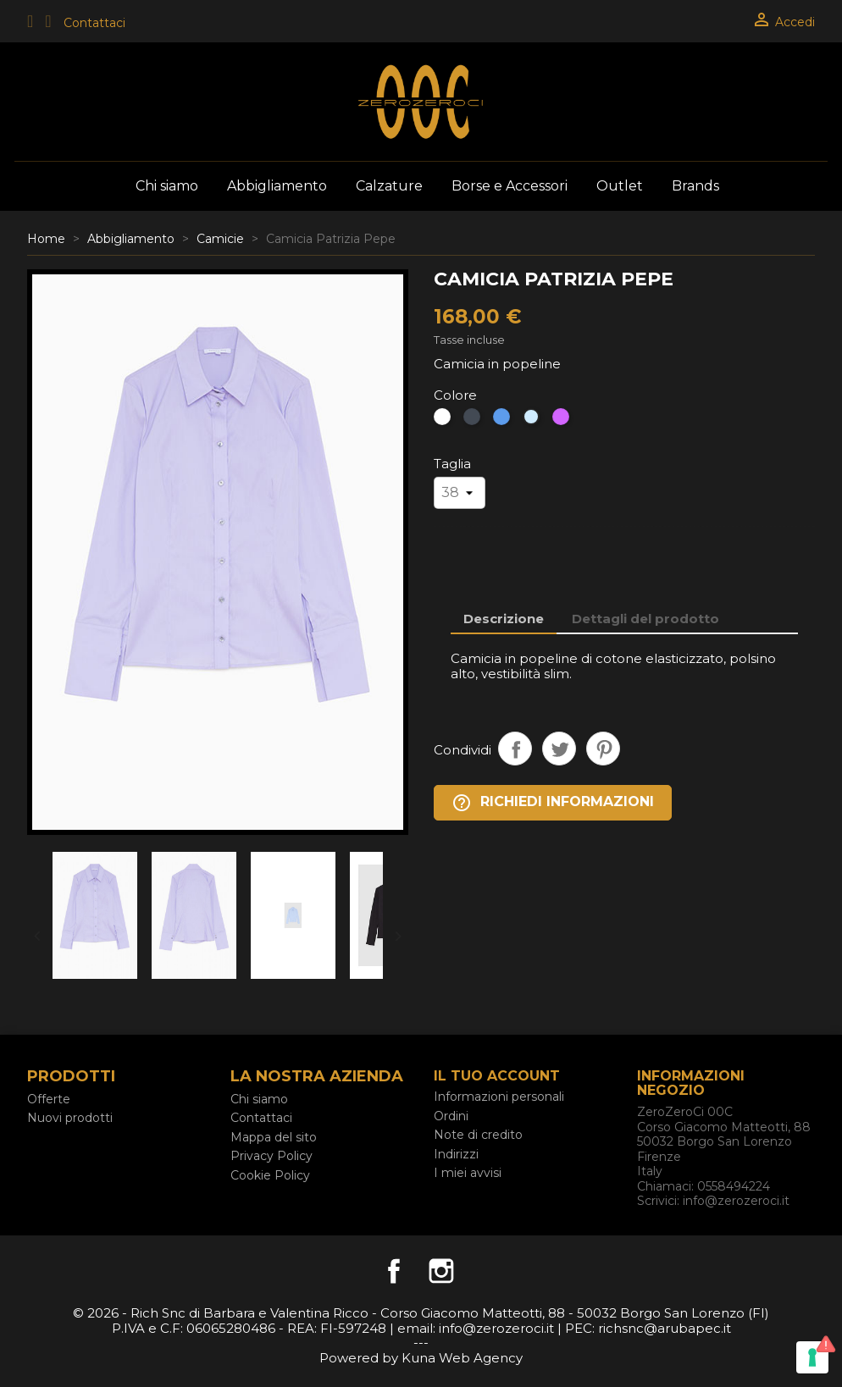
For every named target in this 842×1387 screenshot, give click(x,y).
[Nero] (474, 421)
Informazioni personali (499, 1096)
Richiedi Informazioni (552, 803)
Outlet (619, 186)
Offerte (48, 1099)
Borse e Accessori (509, 186)
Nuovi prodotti (70, 1117)
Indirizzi (456, 1154)
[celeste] (533, 421)
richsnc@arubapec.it (664, 1328)
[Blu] (503, 421)
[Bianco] (444, 421)
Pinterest (603, 748)
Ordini (451, 1116)
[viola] (562, 421)
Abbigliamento (277, 186)
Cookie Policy (270, 1175)
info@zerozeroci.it (736, 1200)
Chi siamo (167, 186)
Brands (695, 186)
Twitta (559, 748)
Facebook (394, 1271)
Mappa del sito (273, 1137)
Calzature (389, 186)
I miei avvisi (467, 1172)
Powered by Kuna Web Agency (421, 1358)
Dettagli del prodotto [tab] (645, 619)
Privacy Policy (271, 1155)
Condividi (515, 748)
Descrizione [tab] (503, 619)
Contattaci (94, 22)
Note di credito (478, 1134)
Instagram (441, 1271)
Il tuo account (497, 1076)
